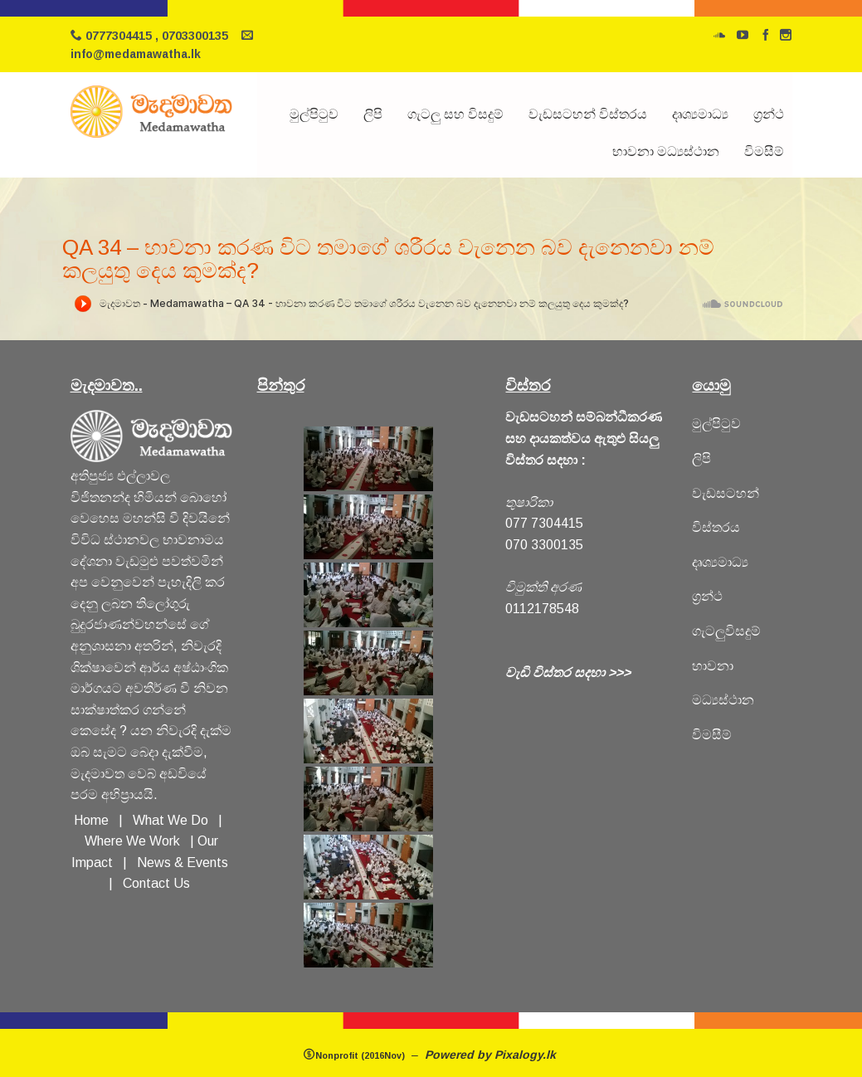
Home (91, 820)
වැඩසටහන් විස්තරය (587, 114)
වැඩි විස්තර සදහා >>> (568, 672)
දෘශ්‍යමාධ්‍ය (700, 114)
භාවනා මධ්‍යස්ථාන (665, 151)
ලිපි (372, 114)
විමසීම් (764, 151)
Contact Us (156, 883)
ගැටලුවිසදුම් (726, 631)
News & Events (182, 862)
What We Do (174, 820)
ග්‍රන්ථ (768, 114)
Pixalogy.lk (526, 1054)
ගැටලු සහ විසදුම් (455, 114)
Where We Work (132, 841)
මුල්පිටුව (314, 114)
